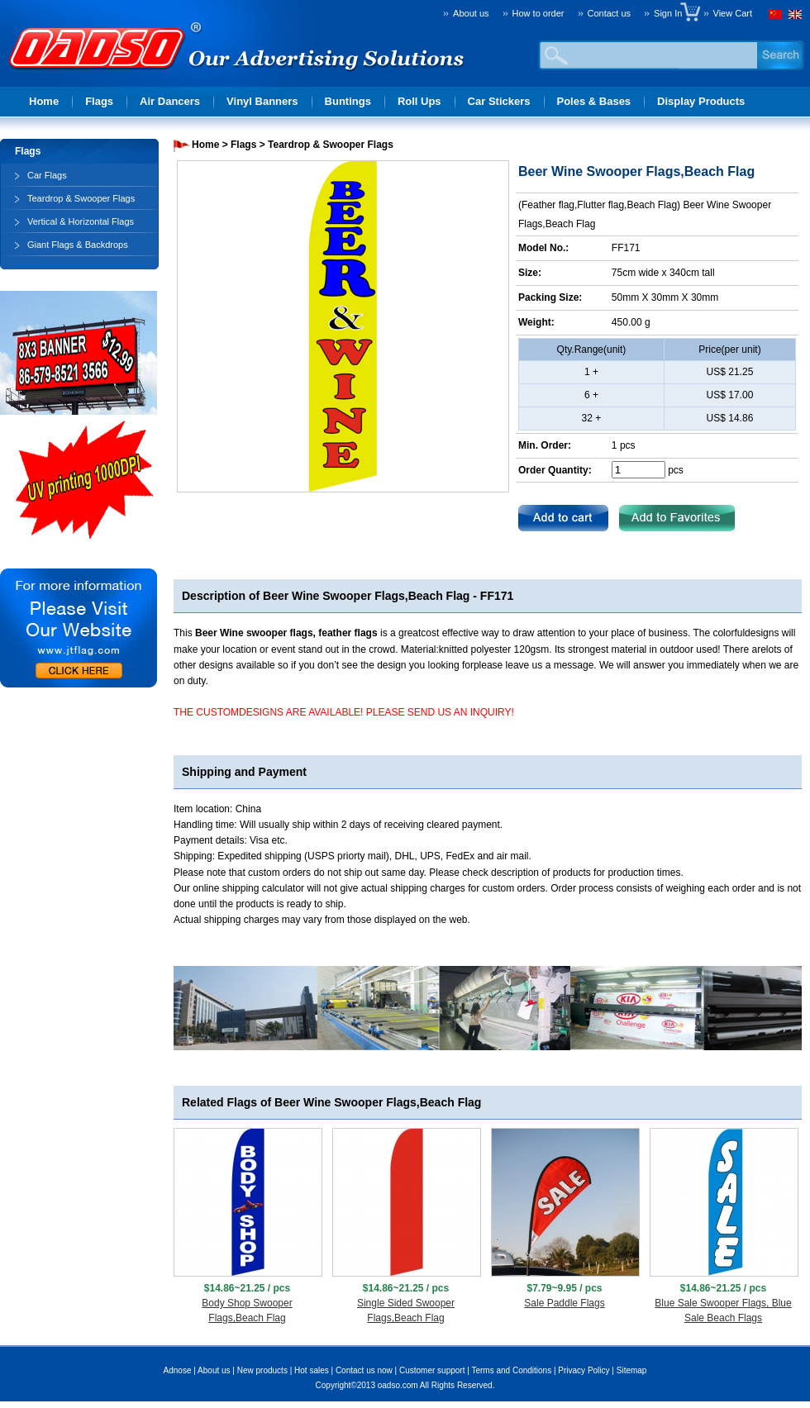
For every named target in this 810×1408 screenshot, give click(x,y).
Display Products (701, 101)
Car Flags (47, 175)
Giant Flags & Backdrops (77, 245)
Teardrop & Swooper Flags (81, 198)
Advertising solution (99, 71)
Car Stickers (499, 101)
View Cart (732, 13)
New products (262, 1370)
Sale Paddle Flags (564, 1303)
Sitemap (632, 1370)
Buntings (348, 101)
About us (470, 13)
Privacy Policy (583, 1370)
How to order (538, 13)
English (793, 16)
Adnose (178, 1370)
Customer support (432, 1370)
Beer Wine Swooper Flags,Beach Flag (366, 595)
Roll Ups (419, 101)
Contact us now (364, 1370)
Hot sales (311, 1370)
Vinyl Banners (262, 101)
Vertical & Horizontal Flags (80, 221)
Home (44, 101)
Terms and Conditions (511, 1370)
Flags (99, 101)
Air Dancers (170, 101)
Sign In (671, 13)
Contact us (609, 13)
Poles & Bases (594, 101)
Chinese (777, 16)
